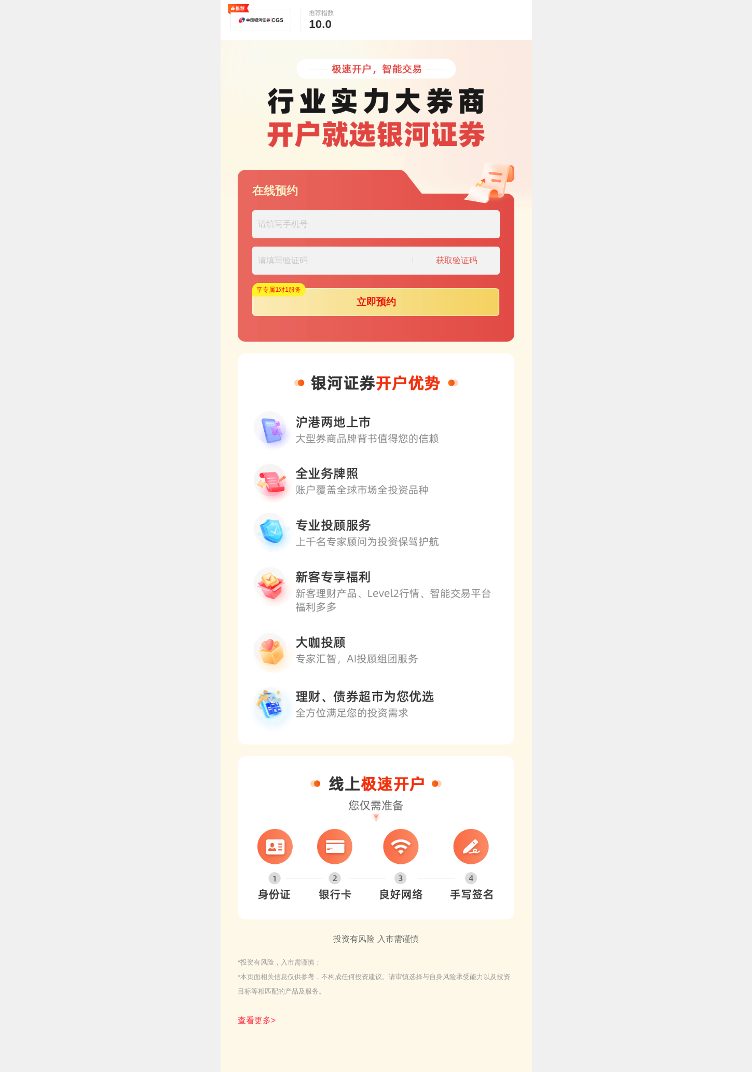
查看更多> (257, 1020)
